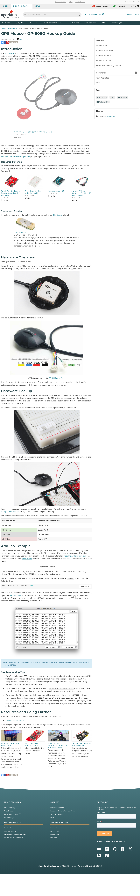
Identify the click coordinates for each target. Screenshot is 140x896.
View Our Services (10, 853)
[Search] (78, 14)
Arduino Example (104, 61)
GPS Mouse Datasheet (15, 738)
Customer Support (132, 2)
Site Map (53, 860)
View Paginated (103, 78)
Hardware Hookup (104, 56)
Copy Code (85, 599)
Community (120, 6)
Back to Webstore (94, 14)
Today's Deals (100, 6)
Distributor (80, 2)
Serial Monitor (26, 608)
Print (98, 84)
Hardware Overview (105, 50)
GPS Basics (63, 217)
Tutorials (12, 28)
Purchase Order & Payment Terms (62, 833)
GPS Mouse (10, 53)
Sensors (33, 23)
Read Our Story (9, 829)
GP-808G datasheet (57, 384)
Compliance (54, 856)
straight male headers (19, 519)
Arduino (102, 98)
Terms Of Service (56, 850)
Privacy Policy (55, 853)
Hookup (124, 98)
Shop (6, 6)
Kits (103, 23)
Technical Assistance (58, 836)
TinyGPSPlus (50, 570)
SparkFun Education (12, 836)
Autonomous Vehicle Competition (49, 157)
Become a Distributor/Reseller (15, 856)
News (37, 6)
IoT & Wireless (73, 23)
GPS (113, 98)
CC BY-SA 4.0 (113, 118)
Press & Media (9, 833)
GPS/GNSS (20, 23)
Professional (60, 2)
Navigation (103, 103)
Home (3, 28)
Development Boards (52, 23)
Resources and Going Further (109, 66)
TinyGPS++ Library (46, 578)
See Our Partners (10, 850)
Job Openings (9, 839)
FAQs (52, 839)
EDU (71, 2)
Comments (116, 73)
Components (90, 23)
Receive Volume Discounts (13, 860)
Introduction (102, 45)
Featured (8, 23)
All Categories (118, 23)
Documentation (21, 6)
